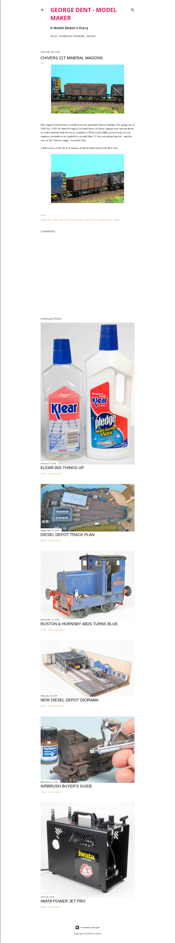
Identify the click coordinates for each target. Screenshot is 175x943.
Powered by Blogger (87, 927)
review (109, 219)
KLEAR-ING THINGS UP (62, 467)
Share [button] (43, 215)
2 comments (54, 907)
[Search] (133, 9)
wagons (117, 219)
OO (96, 219)
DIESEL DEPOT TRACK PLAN (67, 534)
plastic (102, 219)
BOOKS (91, 36)
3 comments (54, 792)
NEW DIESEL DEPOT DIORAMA (70, 700)
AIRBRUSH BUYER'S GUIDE (66, 786)
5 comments (54, 540)
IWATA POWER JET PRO (63, 901)
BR (48, 219)
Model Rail (88, 219)
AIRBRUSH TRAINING (72, 36)
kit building (77, 219)
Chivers (54, 219)
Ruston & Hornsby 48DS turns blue (79, 624)
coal (61, 219)
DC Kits (67, 219)
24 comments (55, 473)
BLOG (53, 36)
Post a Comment (56, 630)
